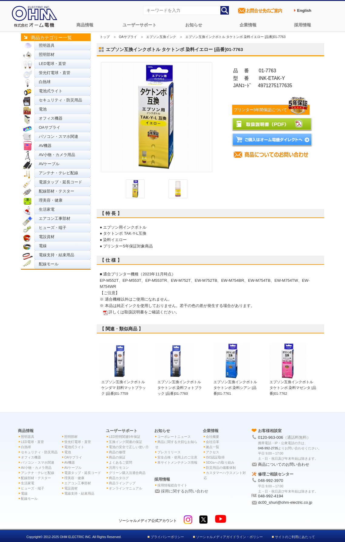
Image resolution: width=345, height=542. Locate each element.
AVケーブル (49, 164)
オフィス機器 (50, 118)
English (304, 10)
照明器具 (47, 45)
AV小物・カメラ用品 (57, 154)
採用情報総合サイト (172, 485)
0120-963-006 (270, 437)
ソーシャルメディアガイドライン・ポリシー (229, 537)
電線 (43, 246)
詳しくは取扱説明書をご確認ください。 (144, 312)
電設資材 (47, 236)
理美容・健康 (50, 200)
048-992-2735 (268, 448)
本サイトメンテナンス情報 (177, 462)
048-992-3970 (270, 480)
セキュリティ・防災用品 (60, 100)
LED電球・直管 (52, 63)
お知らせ (193, 24)
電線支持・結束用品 (56, 255)
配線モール (49, 264)
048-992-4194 (270, 496)
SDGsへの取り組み (220, 462)
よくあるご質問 (120, 462)
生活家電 (47, 209)
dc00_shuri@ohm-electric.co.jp (285, 502)
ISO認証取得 (215, 457)
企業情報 (247, 24)
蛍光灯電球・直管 (54, 72)
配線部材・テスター (56, 191)
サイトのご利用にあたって (295, 537)
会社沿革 (212, 442)
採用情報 (302, 24)
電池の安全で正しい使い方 (129, 447)
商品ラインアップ (122, 483)
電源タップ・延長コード (60, 182)
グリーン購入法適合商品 (127, 473)
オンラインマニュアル (125, 488)
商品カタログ (119, 478)
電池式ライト (50, 91)
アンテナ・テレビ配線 (58, 173)
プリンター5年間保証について (272, 109)
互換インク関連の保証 (125, 442)
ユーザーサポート (139, 24)
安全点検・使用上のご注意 (177, 457)
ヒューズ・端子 (52, 227)
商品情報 (84, 24)
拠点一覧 (212, 447)
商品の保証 (117, 457)
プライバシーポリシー (167, 537)
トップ (105, 37)
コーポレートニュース (174, 436)
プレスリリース (169, 452)
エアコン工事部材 (54, 218)
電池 (43, 109)
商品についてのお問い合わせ (283, 464)
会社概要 (212, 436)
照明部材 (47, 54)
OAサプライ (49, 127)
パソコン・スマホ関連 (58, 136)
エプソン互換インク (161, 37)
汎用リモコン (119, 467)
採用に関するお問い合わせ (184, 491)
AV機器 (45, 145)
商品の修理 (117, 452)
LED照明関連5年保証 (124, 436)
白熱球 (45, 82)
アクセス (212, 452)
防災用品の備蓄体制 (221, 467)
